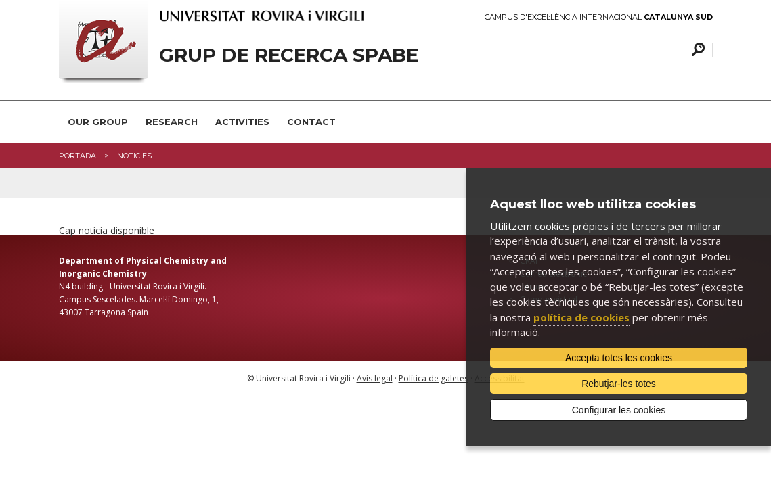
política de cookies (581, 317)
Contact (311, 121)
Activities (242, 121)
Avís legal (375, 378)
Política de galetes (433, 378)
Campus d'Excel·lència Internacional (599, 17)
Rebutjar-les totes (618, 383)
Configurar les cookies (619, 409)
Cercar (696, 50)
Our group (98, 121)
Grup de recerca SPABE (288, 55)
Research (172, 121)
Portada (77, 155)
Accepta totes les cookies (618, 357)
